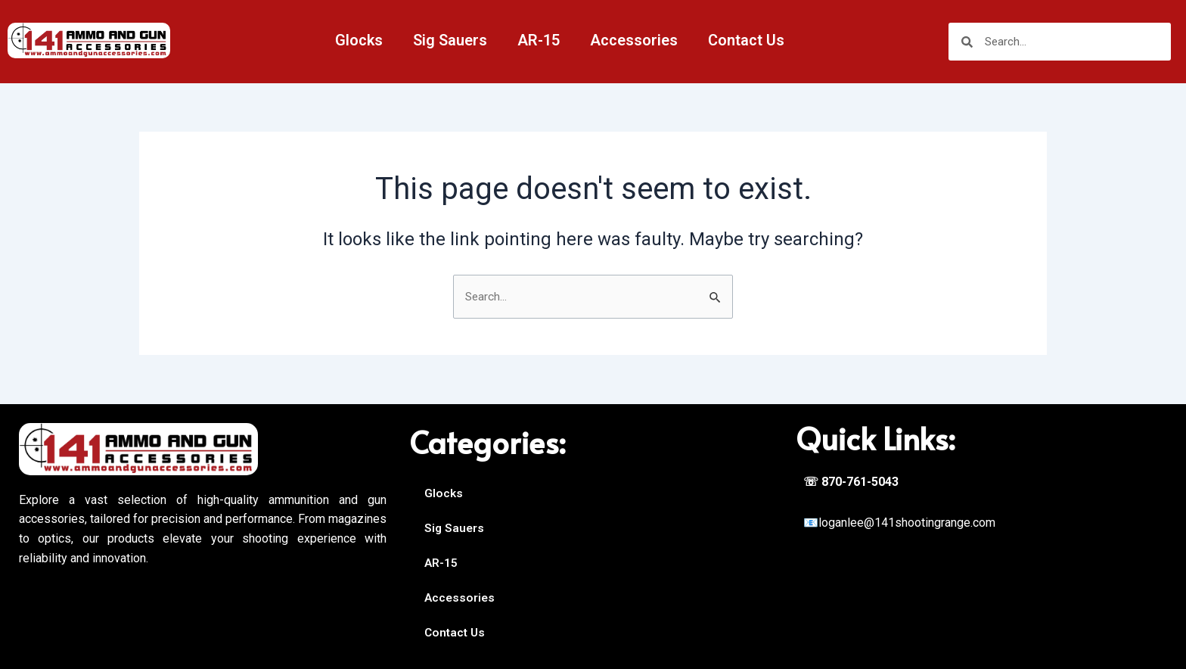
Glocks (359, 40)
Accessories (634, 40)
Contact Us (746, 40)
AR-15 (538, 40)
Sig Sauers (450, 40)
